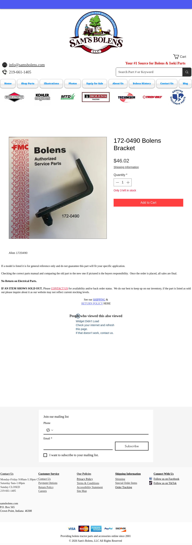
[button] (182, 56)
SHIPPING (99, 299)
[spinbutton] (123, 182)
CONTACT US (59, 288)
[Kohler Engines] (42, 97)
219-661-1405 (20, 72)
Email (47, 438)
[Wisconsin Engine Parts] (177, 97)
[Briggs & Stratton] (14, 97)
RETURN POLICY (92, 303)
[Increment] (128, 182)
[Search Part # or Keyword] (146, 72)
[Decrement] (117, 182)
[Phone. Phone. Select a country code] (50, 430)
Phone (46, 423)
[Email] (76, 446)
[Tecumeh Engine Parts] (126, 97)
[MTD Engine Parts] (68, 97)
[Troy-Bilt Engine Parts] (152, 97)
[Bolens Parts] (96, 97)
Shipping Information (126, 167)
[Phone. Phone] (100, 430)
